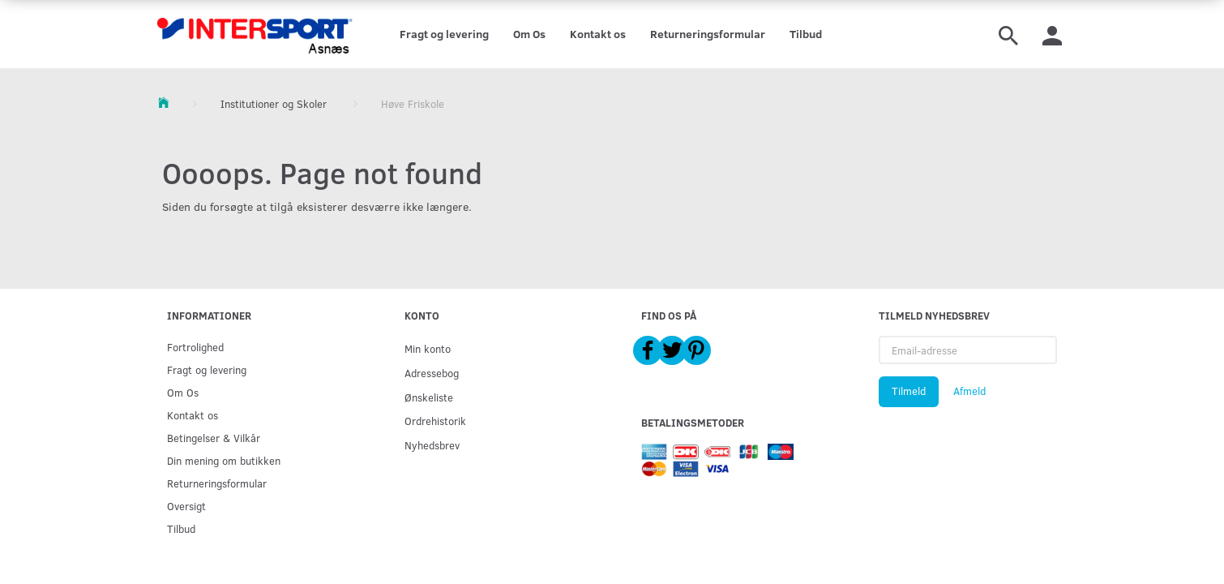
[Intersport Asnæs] (256, 34)
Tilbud (806, 33)
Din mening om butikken (223, 460)
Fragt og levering (444, 33)
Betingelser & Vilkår (213, 437)
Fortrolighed (195, 347)
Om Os (529, 33)
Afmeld (969, 391)
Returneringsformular (707, 33)
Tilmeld (909, 391)
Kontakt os (598, 33)
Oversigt (186, 506)
